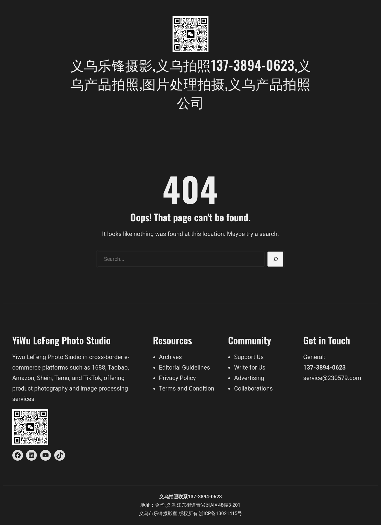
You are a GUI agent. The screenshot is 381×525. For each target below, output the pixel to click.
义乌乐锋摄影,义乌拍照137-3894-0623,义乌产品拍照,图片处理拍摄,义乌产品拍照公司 (190, 83)
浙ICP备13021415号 (220, 513)
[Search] (275, 259)
